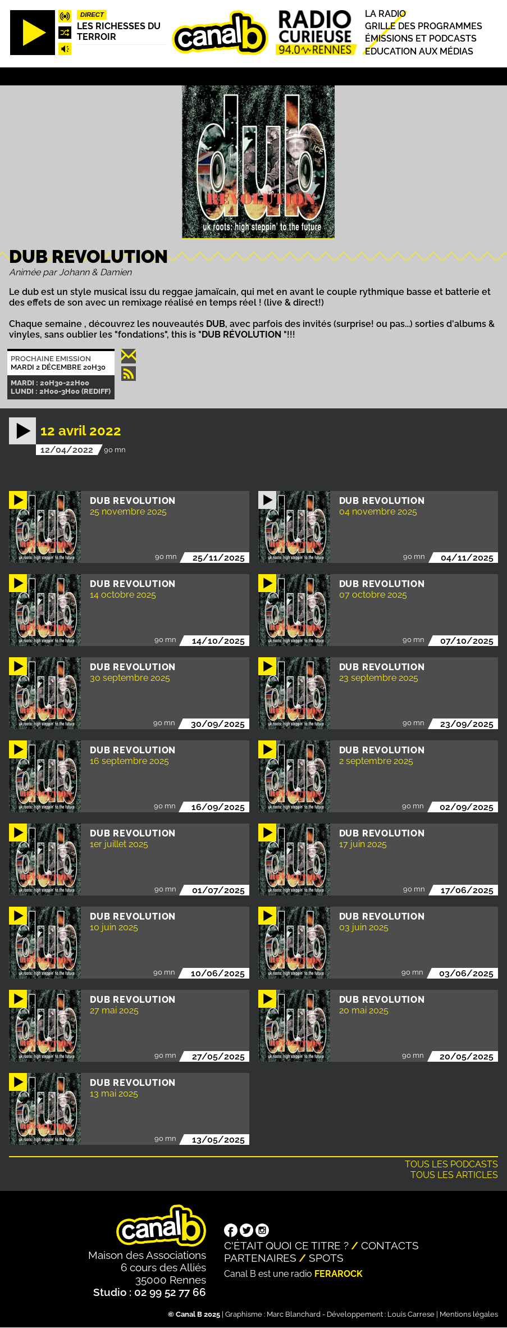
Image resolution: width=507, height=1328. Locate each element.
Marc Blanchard (294, 1314)
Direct (92, 14)
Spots (326, 1258)
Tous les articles (454, 1175)
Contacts (390, 1245)
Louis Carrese (411, 1314)
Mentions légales (469, 1314)
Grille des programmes (423, 26)
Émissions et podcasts (421, 39)
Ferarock (338, 1273)
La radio (385, 13)
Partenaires (260, 1258)
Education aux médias (419, 51)
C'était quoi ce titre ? (286, 1245)
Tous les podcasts (451, 1164)
